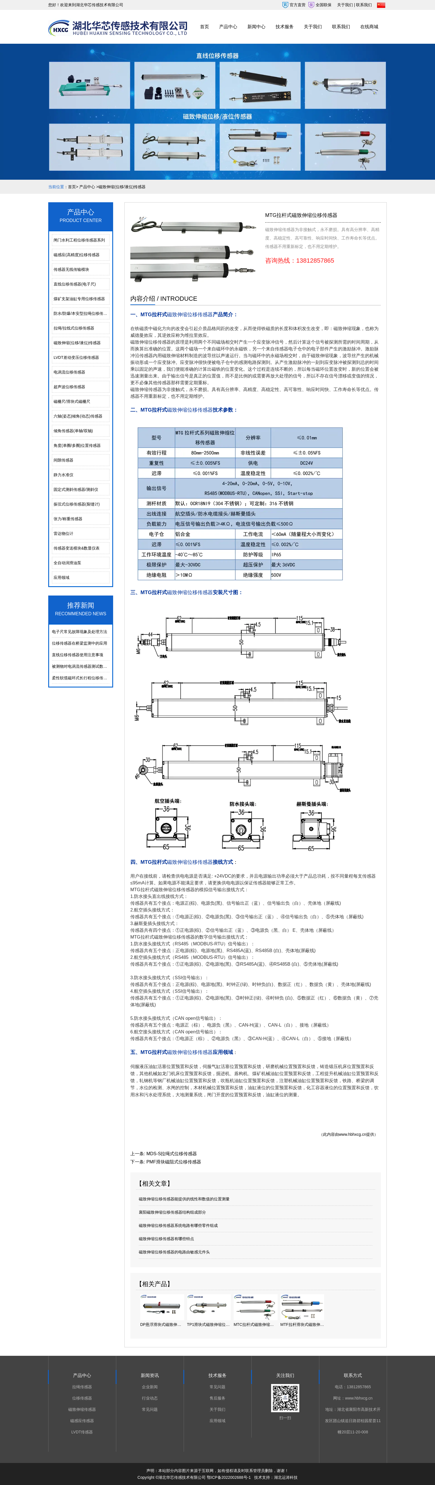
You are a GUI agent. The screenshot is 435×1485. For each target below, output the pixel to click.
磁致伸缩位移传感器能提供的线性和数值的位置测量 (184, 1199)
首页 (204, 26)
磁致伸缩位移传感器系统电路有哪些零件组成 (178, 1225)
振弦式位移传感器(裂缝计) (77, 504)
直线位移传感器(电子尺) (75, 284)
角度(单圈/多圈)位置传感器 (77, 445)
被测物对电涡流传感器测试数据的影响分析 (89, 666)
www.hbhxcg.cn (352, 1134)
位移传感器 (82, 1398)
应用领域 (61, 577)
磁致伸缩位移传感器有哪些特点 (166, 1238)
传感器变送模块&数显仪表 (77, 548)
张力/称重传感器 (68, 519)
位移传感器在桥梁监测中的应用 (79, 643)
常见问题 (150, 1409)
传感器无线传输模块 (71, 269)
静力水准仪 (63, 475)
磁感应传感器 (82, 1420)
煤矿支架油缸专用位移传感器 (79, 298)
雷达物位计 (63, 533)
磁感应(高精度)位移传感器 (77, 254)
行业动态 (150, 1398)
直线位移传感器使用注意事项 (77, 655)
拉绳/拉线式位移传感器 (74, 328)
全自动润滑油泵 (67, 563)
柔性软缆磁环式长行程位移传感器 (81, 678)
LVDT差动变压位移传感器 (76, 357)
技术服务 (285, 26)
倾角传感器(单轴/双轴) (73, 431)
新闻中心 (256, 26)
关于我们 (313, 26)
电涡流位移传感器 (69, 372)
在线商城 (369, 26)
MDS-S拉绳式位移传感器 (171, 1153)
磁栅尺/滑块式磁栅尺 (72, 401)
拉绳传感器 (82, 1387)
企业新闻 (150, 1387)
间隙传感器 (63, 460)
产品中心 (228, 26)
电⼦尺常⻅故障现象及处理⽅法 (79, 631)
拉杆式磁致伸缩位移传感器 (167, 889)
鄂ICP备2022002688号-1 (229, 1477)
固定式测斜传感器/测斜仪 (76, 489)
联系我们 (341, 26)
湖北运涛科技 (286, 1477)
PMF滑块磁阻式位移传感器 (173, 1161)
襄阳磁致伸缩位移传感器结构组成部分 (172, 1212)
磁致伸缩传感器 (82, 1409)
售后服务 (217, 1398)
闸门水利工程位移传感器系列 (79, 240)
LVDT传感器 (82, 1432)
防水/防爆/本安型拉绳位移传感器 (81, 313)
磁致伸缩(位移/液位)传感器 (77, 343)
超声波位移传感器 (69, 387)
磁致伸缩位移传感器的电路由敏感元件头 (174, 1252)
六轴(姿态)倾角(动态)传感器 (78, 416)
